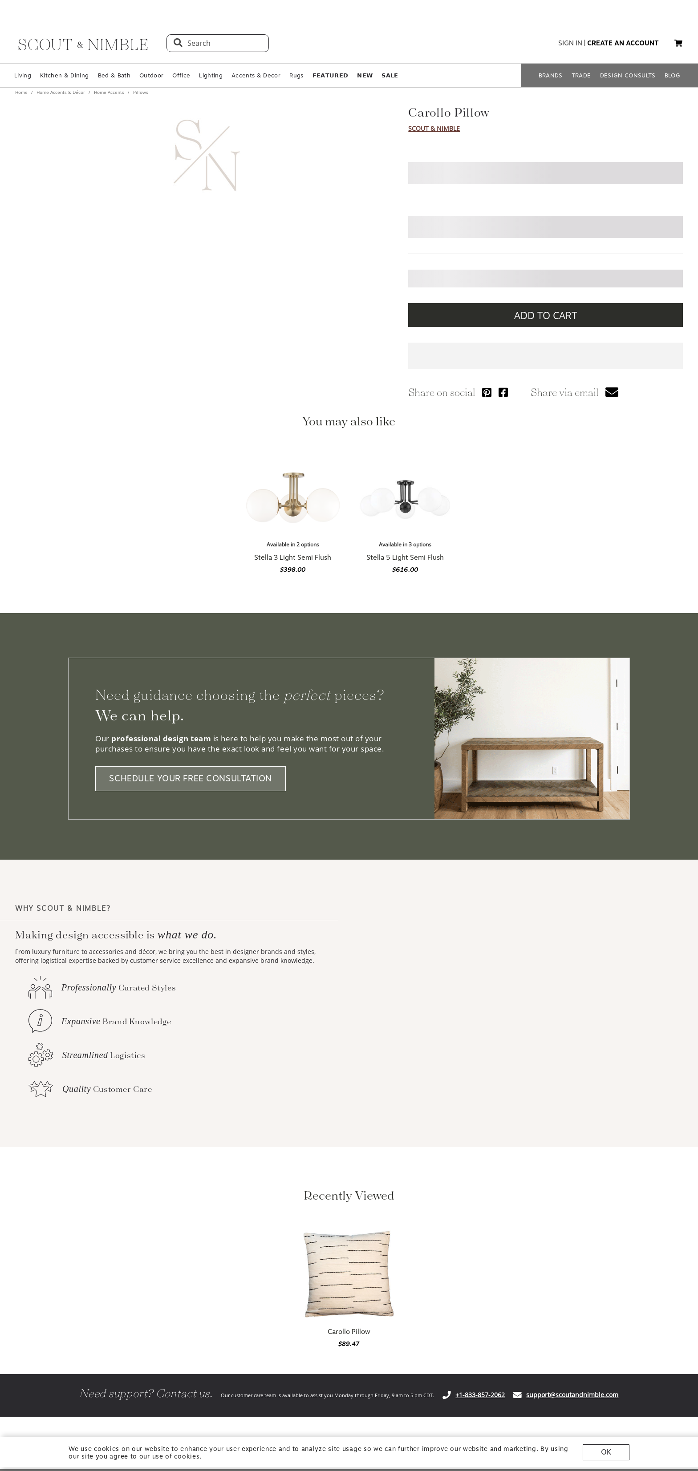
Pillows (140, 92)
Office (181, 75)
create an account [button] (623, 43)
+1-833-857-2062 (480, 1394)
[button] (678, 43)
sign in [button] (570, 43)
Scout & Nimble (434, 128)
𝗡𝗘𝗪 (365, 75)
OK (606, 1452)
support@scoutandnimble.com (572, 1394)
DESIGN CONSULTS (628, 75)
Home (22, 92)
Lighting (211, 75)
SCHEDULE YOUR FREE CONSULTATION (190, 779)
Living (22, 75)
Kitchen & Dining (64, 75)
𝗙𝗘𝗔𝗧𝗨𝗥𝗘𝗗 (330, 75)
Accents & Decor (255, 75)
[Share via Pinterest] (486, 392)
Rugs (296, 75)
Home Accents (109, 92)
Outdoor (151, 75)
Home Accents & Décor (60, 92)
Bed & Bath (114, 75)
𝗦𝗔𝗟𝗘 (389, 75)
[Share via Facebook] (503, 392)
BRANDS (551, 75)
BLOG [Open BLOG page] (672, 75)
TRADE (581, 75)
